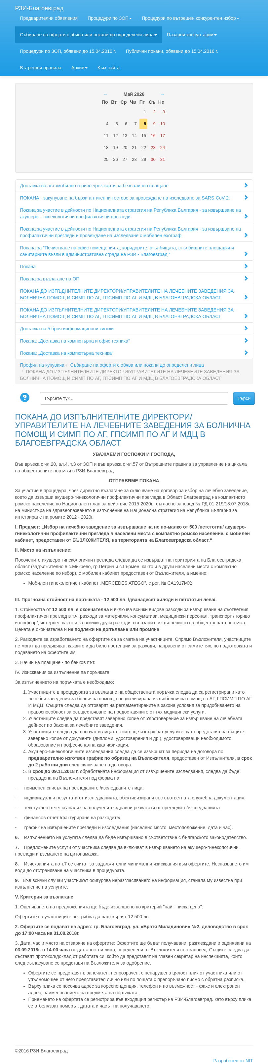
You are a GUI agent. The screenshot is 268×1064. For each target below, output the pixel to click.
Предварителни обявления (49, 18)
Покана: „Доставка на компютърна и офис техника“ (134, 341)
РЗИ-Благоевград (39, 7)
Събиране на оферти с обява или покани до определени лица (88, 34)
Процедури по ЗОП (110, 18)
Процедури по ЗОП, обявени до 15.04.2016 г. (68, 51)
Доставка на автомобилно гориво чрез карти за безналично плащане (134, 185)
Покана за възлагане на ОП (134, 278)
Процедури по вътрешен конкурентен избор (190, 18)
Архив (79, 67)
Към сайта (108, 67)
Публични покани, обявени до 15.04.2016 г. (172, 51)
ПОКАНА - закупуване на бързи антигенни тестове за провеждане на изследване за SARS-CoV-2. (134, 198)
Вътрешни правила (40, 67)
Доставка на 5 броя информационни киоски (134, 328)
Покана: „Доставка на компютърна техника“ (134, 353)
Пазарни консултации (192, 34)
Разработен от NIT (233, 1060)
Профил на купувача (42, 365)
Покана (134, 266)
